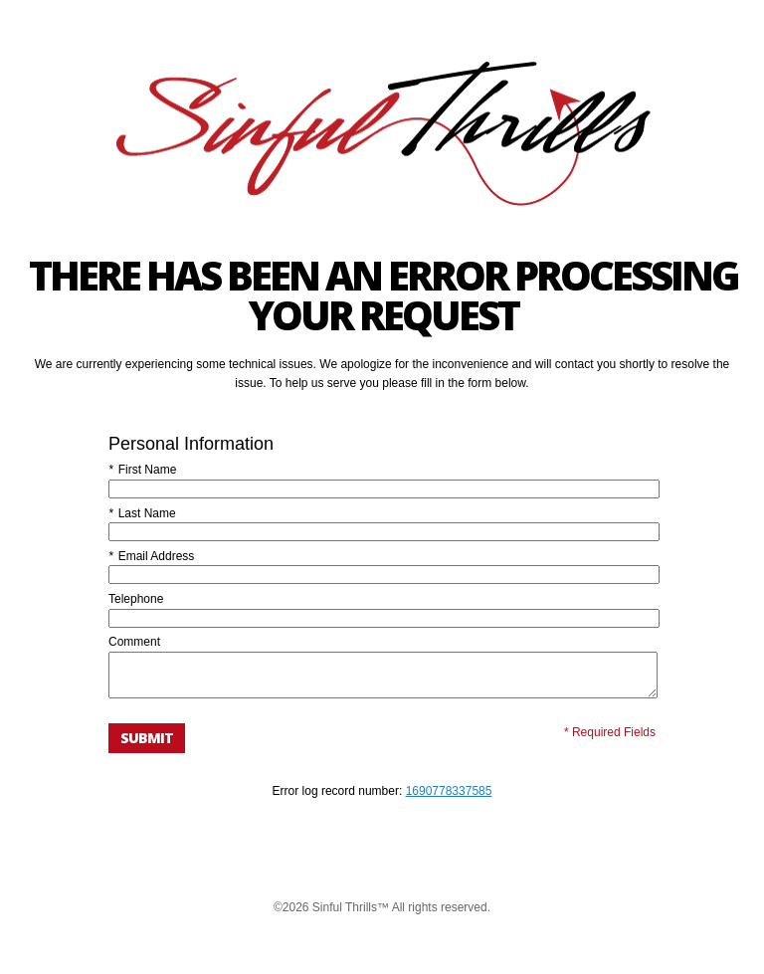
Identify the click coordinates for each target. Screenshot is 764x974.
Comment (134, 642)
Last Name (142, 513)
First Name (142, 470)
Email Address (151, 556)
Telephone (135, 599)
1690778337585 (449, 800)
